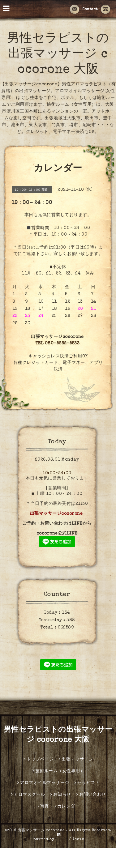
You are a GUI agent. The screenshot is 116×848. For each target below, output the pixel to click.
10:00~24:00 (56, 473)
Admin (78, 840)
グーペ (61, 840)
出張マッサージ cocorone (42, 831)
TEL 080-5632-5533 (57, 343)
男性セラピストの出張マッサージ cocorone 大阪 (58, 54)
